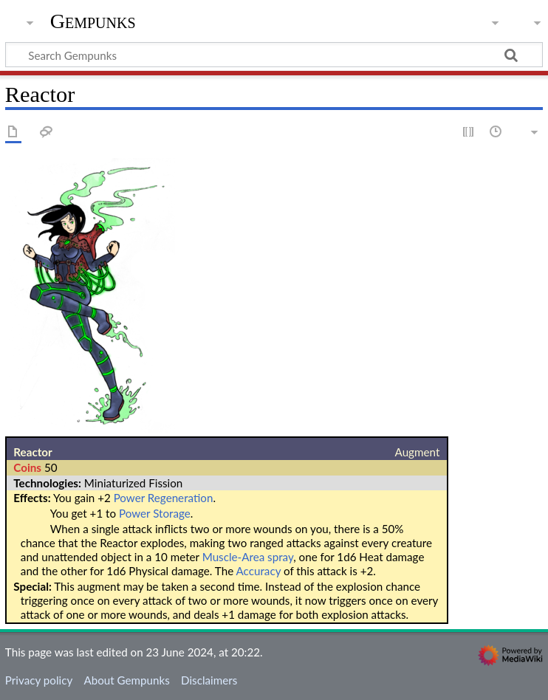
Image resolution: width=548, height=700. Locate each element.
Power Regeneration (163, 497)
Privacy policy (38, 680)
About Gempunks (126, 680)
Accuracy (258, 570)
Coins (27, 467)
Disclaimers (209, 680)
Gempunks (93, 21)
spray (280, 556)
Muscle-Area (233, 556)
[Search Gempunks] (274, 54)
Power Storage (155, 513)
